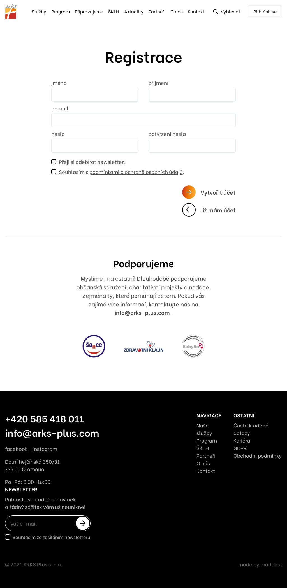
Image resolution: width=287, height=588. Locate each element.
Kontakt (196, 11)
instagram (45, 448)
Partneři (157, 11)
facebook (16, 448)
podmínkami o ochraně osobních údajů (136, 171)
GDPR (240, 448)
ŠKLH (113, 11)
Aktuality (134, 11)
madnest (271, 564)
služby (39, 11)
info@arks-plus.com (143, 312)
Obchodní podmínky (257, 455)
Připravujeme (89, 11)
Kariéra (241, 440)
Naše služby (204, 428)
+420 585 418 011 (44, 418)
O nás (176, 11)
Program (60, 11)
